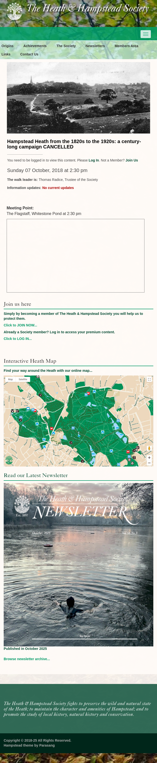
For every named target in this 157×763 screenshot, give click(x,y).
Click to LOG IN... (18, 339)
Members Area (126, 46)
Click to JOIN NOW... (20, 325)
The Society (66, 46)
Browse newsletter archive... (27, 659)
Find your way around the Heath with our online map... (48, 371)
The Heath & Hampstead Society (88, 8)
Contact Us (29, 54)
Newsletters (95, 46)
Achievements (35, 46)
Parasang (47, 745)
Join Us (132, 160)
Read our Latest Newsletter (36, 475)
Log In (94, 160)
